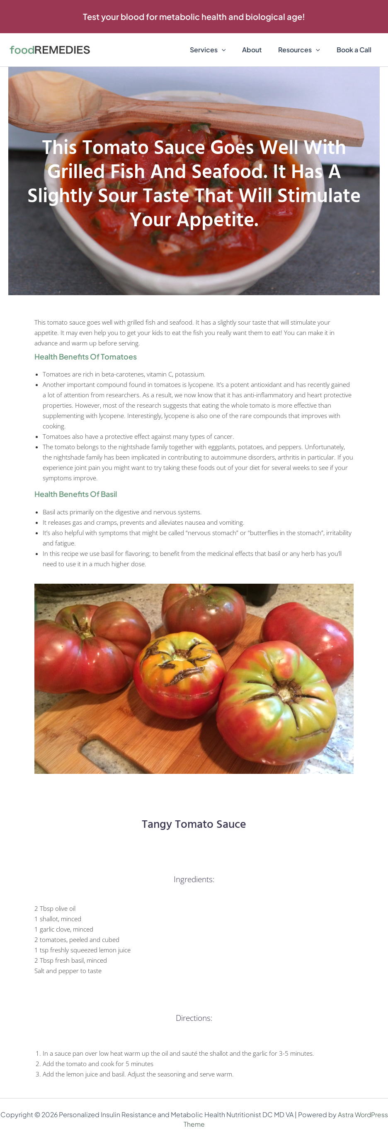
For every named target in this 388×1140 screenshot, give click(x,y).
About (260, 49)
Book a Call (355, 49)
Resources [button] (304, 49)
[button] (194, 16)
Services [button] (219, 49)
